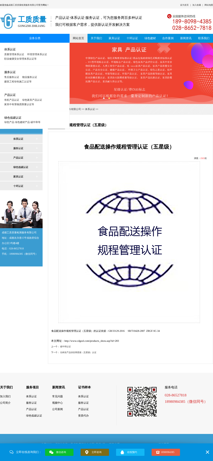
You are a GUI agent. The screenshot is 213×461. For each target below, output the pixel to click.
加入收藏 (196, 5)
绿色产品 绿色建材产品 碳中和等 (22, 122)
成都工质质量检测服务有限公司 (23, 5)
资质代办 (83, 415)
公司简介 (5, 402)
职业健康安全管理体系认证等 (20, 58)
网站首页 (78, 38)
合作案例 (168, 38)
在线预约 (132, 452)
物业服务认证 (29, 77)
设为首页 (184, 5)
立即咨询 (97, 452)
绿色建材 (150, 38)
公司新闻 (57, 409)
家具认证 (114, 38)
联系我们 (203, 38)
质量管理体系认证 (14, 54)
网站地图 (208, 5)
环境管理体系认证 (37, 54)
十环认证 (132, 38)
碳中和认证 (65, 346)
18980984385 (167, 452)
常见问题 (57, 396)
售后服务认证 (11, 77)
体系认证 (10, 49)
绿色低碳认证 (12, 117)
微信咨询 (61, 452)
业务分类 (34, 38)
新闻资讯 (186, 38)
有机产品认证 (11, 99)
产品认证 (10, 94)
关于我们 (96, 38)
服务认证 (10, 72)
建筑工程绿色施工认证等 (18, 81)
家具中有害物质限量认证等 (19, 104)
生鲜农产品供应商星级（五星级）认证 (78, 352)
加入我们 (5, 396)
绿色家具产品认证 (32, 99)
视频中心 (57, 402)
